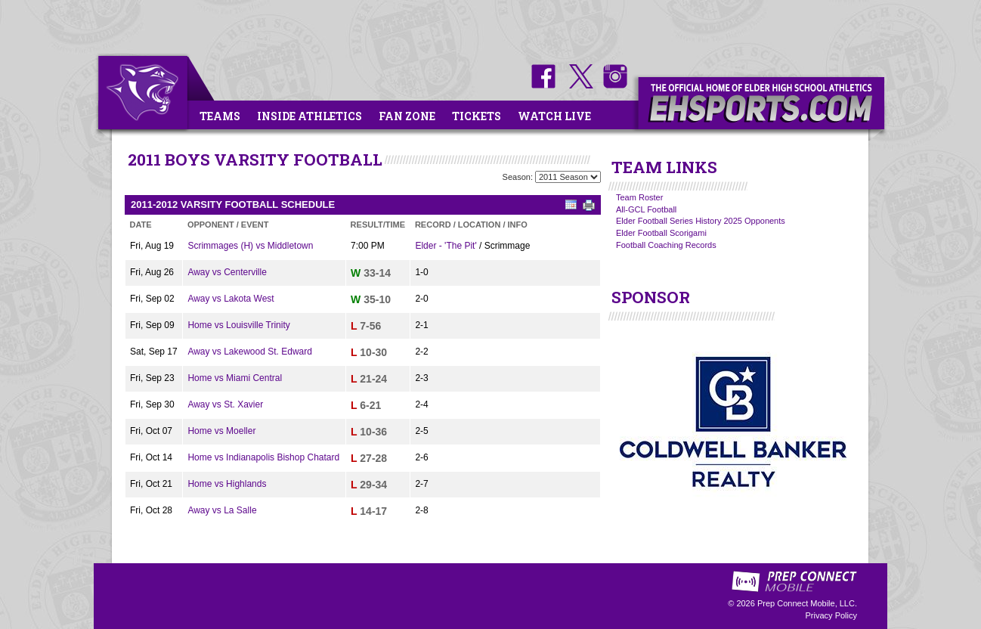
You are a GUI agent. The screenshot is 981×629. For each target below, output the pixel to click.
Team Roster (639, 197)
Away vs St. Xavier (225, 404)
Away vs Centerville (226, 272)
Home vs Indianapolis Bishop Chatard (263, 457)
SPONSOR (650, 297)
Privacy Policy (831, 615)
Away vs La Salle (221, 510)
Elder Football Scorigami (661, 232)
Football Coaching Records (666, 244)
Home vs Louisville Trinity (238, 325)
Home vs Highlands (226, 484)
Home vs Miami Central (234, 378)
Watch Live (554, 116)
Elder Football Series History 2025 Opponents (700, 220)
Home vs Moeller (221, 431)
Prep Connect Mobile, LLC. (807, 603)
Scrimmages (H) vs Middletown (250, 245)
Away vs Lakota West (230, 298)
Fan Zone (407, 116)
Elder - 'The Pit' (445, 245)
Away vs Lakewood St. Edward (249, 351)
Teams (220, 116)
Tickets (476, 116)
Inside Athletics (309, 116)
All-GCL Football (646, 209)
